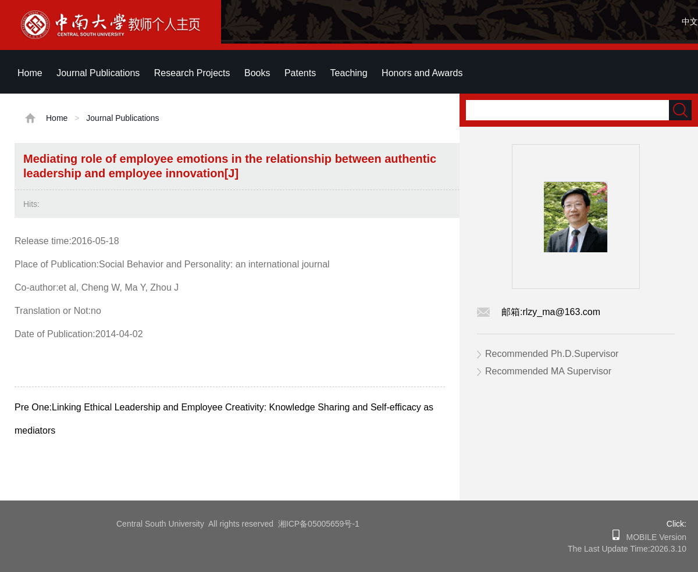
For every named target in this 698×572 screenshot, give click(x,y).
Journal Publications (98, 73)
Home (29, 73)
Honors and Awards (422, 73)
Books (257, 73)
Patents (300, 73)
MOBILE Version (652, 537)
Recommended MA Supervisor (548, 371)
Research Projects (192, 73)
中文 (690, 21)
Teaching (349, 73)
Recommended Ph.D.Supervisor (551, 354)
